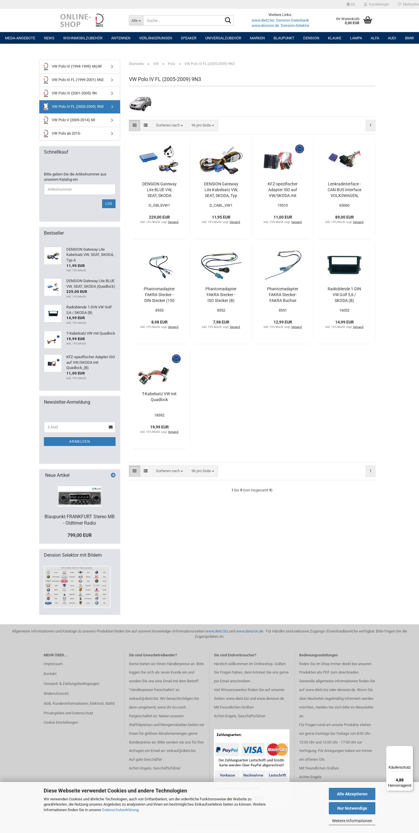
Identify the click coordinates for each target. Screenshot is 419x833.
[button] (351, 4)
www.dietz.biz (263, 20)
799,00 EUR (80, 535)
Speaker (188, 38)
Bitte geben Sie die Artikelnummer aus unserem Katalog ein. (75, 177)
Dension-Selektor (295, 25)
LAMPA (356, 38)
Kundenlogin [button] (376, 4)
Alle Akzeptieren (352, 794)
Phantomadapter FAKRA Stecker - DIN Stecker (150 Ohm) (159, 295)
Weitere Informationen (352, 820)
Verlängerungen (155, 38)
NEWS (49, 38)
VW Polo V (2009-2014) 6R (69, 120)
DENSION (311, 38)
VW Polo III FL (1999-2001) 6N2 (74, 80)
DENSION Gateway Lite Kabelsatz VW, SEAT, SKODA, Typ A (221, 190)
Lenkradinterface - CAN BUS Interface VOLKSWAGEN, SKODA (344, 190)
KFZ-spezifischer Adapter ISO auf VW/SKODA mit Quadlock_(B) (283, 190)
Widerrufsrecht (56, 693)
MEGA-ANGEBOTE (20, 38)
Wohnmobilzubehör (82, 38)
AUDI (392, 38)
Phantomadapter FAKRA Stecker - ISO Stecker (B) (221, 295)
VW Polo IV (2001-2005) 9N (70, 93)
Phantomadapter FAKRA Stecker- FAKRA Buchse (282, 295)
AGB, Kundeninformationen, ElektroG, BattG (79, 703)
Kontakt (50, 674)
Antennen (120, 38)
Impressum (53, 664)
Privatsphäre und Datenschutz (68, 713)
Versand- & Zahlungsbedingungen (71, 683)
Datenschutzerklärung (120, 810)
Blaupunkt (284, 38)
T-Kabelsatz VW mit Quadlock (159, 396)
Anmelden (79, 442)
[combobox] (169, 125)
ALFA (375, 38)
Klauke (334, 38)
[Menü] (409, 749)
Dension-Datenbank (292, 20)
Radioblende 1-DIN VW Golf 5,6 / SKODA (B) (344, 295)
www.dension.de (265, 25)
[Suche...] (136, 20)
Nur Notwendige (352, 808)
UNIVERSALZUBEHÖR (223, 38)
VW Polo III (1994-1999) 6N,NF (73, 66)
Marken (257, 38)
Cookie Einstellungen (61, 722)
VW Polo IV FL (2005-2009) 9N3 (74, 106)
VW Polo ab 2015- (62, 133)
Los (108, 204)
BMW (409, 38)
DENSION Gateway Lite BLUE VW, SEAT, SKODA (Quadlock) (159, 190)
